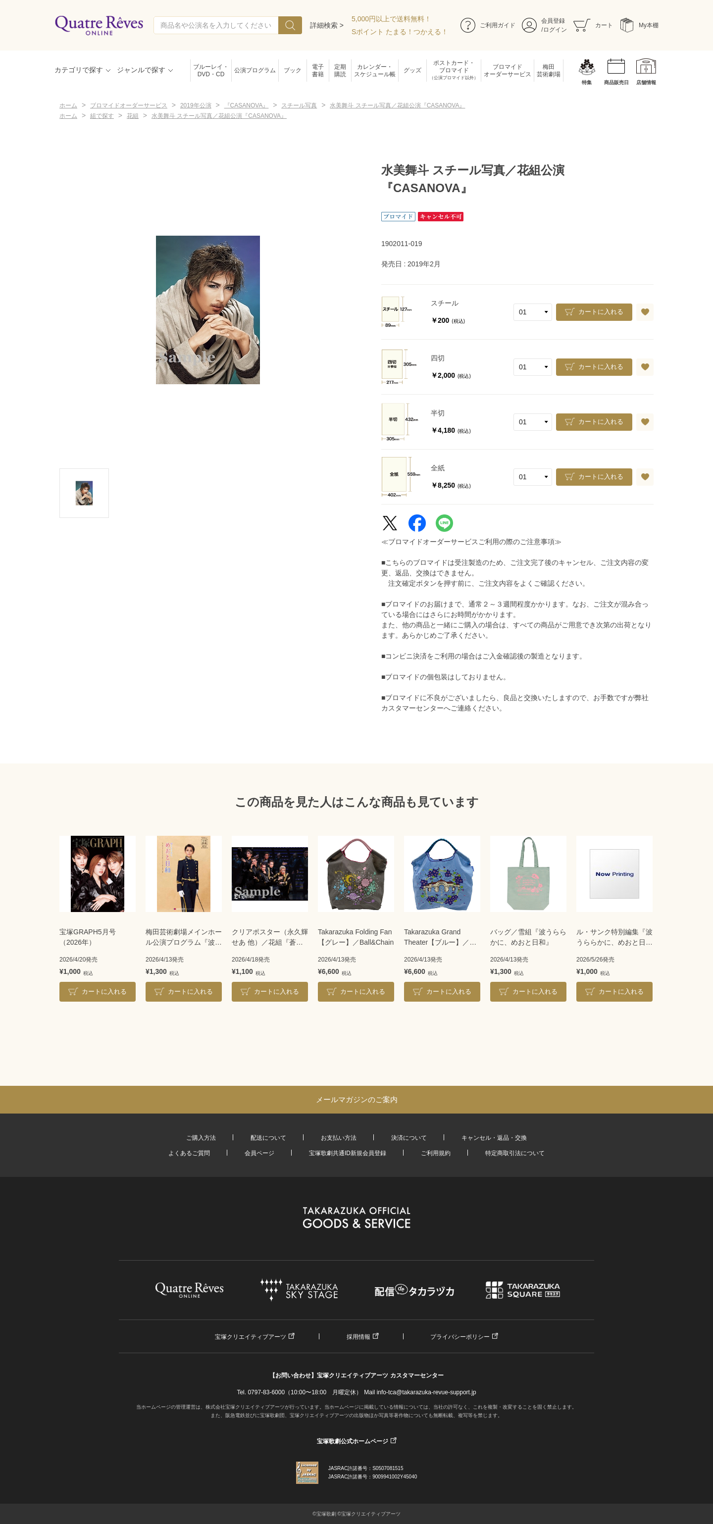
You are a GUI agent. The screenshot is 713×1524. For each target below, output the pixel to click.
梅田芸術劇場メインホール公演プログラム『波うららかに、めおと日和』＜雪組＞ (184, 938)
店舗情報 (646, 82)
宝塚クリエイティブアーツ (250, 1336)
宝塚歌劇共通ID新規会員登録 (347, 1153)
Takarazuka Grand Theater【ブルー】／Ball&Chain (436, 938)
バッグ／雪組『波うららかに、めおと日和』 (528, 937)
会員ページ (259, 1153)
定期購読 (340, 70)
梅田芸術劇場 (548, 70)
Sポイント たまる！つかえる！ (400, 32)
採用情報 (358, 1336)
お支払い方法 (338, 1137)
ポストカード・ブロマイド (453, 70)
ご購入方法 (201, 1137)
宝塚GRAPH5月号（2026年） (87, 937)
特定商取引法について (515, 1153)
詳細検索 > (327, 25)
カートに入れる (600, 311)
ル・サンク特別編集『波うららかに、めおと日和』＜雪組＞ (614, 938)
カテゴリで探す (78, 70)
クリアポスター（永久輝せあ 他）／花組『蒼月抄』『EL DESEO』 (270, 938)
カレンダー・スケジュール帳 (375, 70)
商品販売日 (616, 82)
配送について (268, 1137)
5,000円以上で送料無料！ (391, 19)
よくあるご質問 (189, 1153)
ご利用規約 (436, 1153)
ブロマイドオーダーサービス (507, 70)
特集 (587, 82)
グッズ (412, 70)
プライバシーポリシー (460, 1336)
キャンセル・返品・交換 (494, 1137)
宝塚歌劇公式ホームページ (352, 1441)
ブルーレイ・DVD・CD (211, 70)
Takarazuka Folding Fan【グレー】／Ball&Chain (356, 937)
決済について (409, 1137)
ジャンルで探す (141, 70)
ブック (293, 70)
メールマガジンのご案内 (357, 1099)
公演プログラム (255, 70)
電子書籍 (318, 70)
